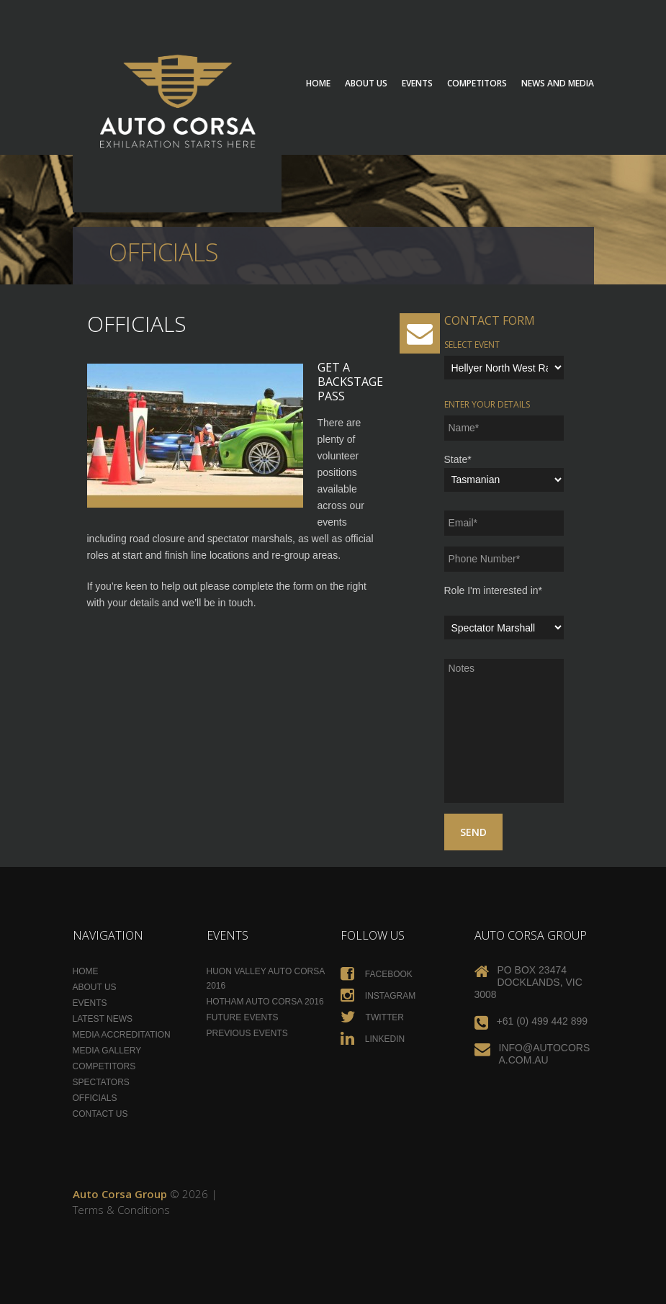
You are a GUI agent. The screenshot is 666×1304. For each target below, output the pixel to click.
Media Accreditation (122, 1035)
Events (417, 83)
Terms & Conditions (121, 1209)
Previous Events (247, 1033)
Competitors (477, 83)
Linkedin (373, 1039)
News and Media (557, 83)
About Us (366, 83)
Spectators (101, 1082)
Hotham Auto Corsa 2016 (265, 1002)
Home (318, 83)
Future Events (243, 1017)
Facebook (377, 974)
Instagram (378, 996)
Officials (95, 1098)
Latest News (103, 1019)
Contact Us (100, 1114)
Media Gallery (107, 1051)
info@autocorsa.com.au (544, 1054)
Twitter (372, 1017)
